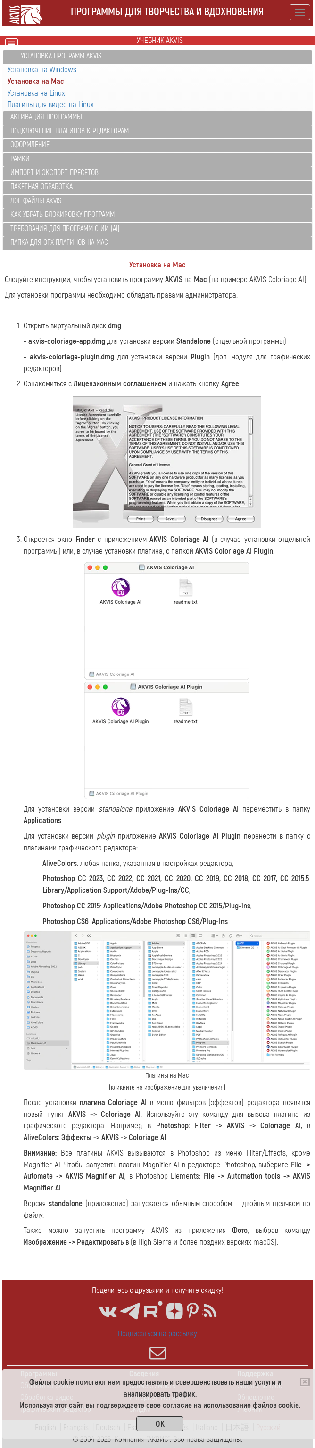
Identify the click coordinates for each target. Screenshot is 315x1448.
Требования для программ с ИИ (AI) (64, 228)
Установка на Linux (36, 93)
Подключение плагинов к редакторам (69, 131)
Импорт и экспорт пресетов (54, 172)
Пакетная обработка (41, 186)
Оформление (30, 145)
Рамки (20, 159)
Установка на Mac (36, 81)
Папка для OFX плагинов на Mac (59, 242)
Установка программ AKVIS (61, 56)
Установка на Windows (42, 70)
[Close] (305, 1382)
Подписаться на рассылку (157, 1345)
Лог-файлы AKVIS (35, 201)
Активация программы (46, 117)
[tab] (157, 57)
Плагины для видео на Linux (51, 104)
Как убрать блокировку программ (62, 214)
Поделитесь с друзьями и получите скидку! (158, 1290)
